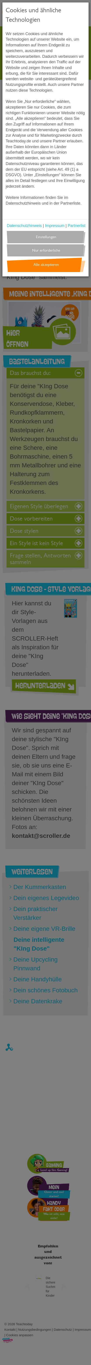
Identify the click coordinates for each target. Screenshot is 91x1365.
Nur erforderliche (46, 250)
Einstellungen (46, 237)
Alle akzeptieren (46, 264)
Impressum (55, 225)
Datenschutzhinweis (24, 225)
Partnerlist (76, 225)
